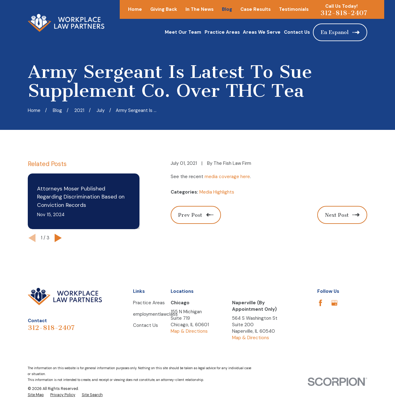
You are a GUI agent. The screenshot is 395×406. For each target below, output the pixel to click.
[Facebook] (320, 303)
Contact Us (145, 325)
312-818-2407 (343, 13)
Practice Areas (149, 303)
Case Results (255, 9)
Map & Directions (189, 331)
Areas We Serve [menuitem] (262, 32)
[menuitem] (36, 395)
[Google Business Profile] (334, 303)
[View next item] (58, 238)
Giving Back (163, 9)
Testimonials (294, 9)
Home (135, 9)
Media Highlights (216, 192)
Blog (227, 9)
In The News (199, 9)
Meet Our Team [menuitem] (183, 32)
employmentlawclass (155, 314)
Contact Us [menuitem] (297, 32)
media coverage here (227, 176)
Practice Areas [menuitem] (222, 32)
